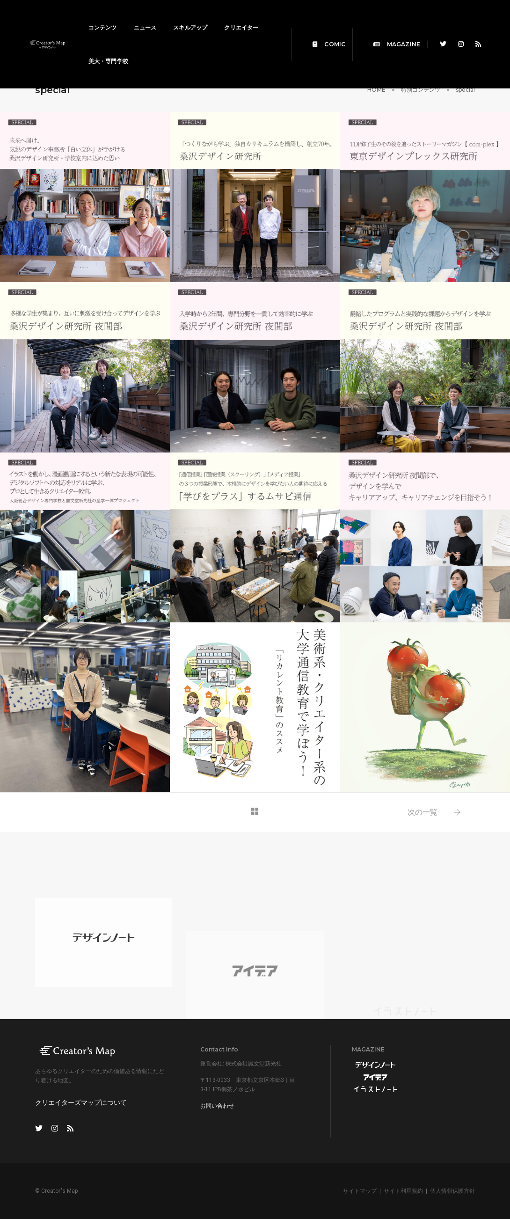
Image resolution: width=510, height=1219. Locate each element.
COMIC (322, 33)
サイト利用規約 (403, 1191)
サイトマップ (360, 1191)
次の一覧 (422, 812)
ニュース (151, 16)
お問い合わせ (217, 1105)
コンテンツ (109, 16)
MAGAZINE (390, 33)
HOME (376, 89)
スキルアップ (196, 16)
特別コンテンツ (420, 89)
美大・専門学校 (165, 50)
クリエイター (112, 50)
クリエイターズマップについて (81, 1102)
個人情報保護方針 (452, 1191)
